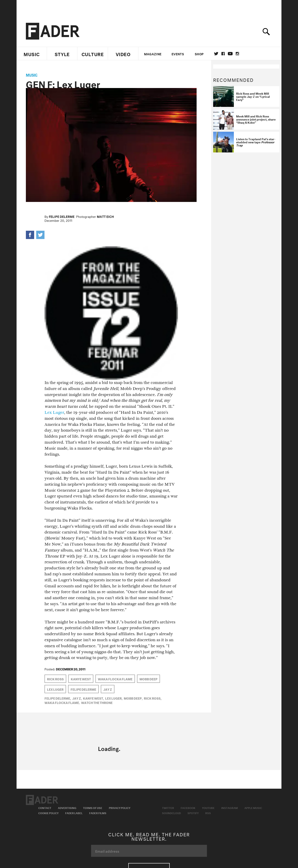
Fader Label (74, 813)
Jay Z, (77, 698)
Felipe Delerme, (57, 698)
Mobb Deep (148, 678)
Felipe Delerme (61, 216)
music (31, 74)
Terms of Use (92, 807)
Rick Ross (55, 678)
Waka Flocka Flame (115, 678)
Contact (44, 807)
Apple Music (253, 807)
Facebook (188, 807)
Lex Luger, (114, 698)
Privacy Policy (119, 807)
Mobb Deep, (133, 698)
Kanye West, (93, 698)
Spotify (193, 813)
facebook (223, 53)
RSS (208, 813)
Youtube (208, 807)
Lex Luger (54, 412)
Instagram (229, 807)
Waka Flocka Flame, (62, 702)
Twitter (216, 53)
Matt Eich (105, 216)
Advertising (67, 807)
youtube (230, 53)
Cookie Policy (48, 813)
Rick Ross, (152, 698)
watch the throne (97, 702)
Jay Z (107, 689)
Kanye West (81, 678)
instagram (237, 53)
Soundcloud (171, 813)
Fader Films (97, 813)
